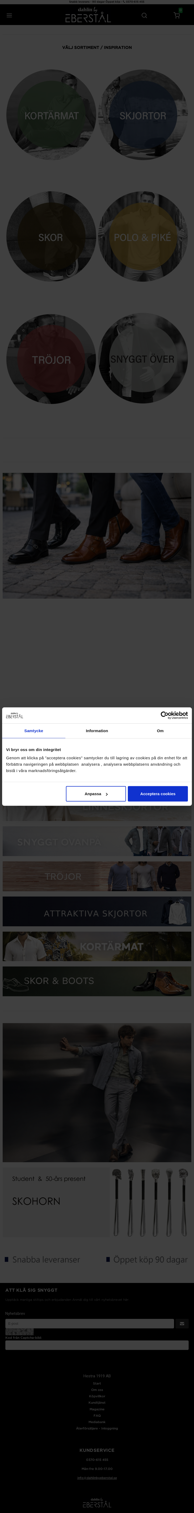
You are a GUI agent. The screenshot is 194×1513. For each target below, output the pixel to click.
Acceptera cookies (158, 793)
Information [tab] (97, 730)
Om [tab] (160, 730)
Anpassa (96, 793)
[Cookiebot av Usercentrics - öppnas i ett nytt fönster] (164, 715)
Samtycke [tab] (33, 730)
